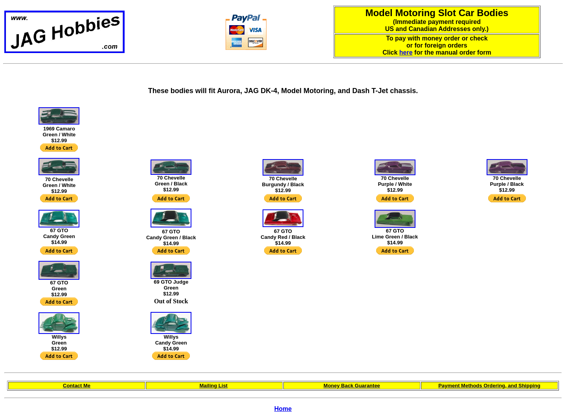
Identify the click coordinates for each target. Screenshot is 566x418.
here (406, 52)
